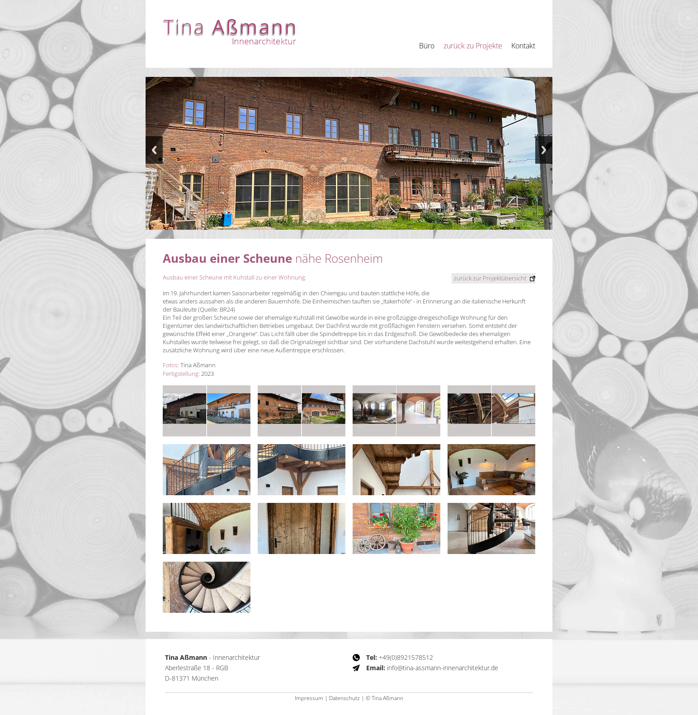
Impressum (309, 698)
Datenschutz (344, 698)
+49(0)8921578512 (399, 657)
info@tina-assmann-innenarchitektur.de (432, 667)
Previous (154, 150)
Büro (426, 46)
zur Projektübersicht (490, 277)
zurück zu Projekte (472, 46)
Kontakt (523, 46)
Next (543, 150)
